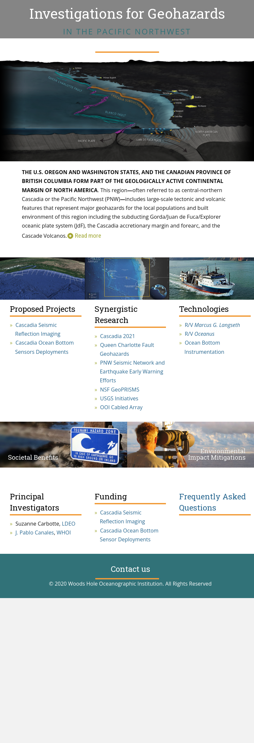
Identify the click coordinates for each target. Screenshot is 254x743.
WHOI (64, 532)
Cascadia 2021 (117, 336)
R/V (212, 325)
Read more (88, 235)
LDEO (68, 523)
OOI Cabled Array (121, 407)
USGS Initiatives (119, 398)
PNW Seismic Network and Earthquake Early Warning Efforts (132, 371)
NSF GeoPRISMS (119, 389)
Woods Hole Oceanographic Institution (115, 583)
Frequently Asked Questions (212, 502)
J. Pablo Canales (34, 532)
